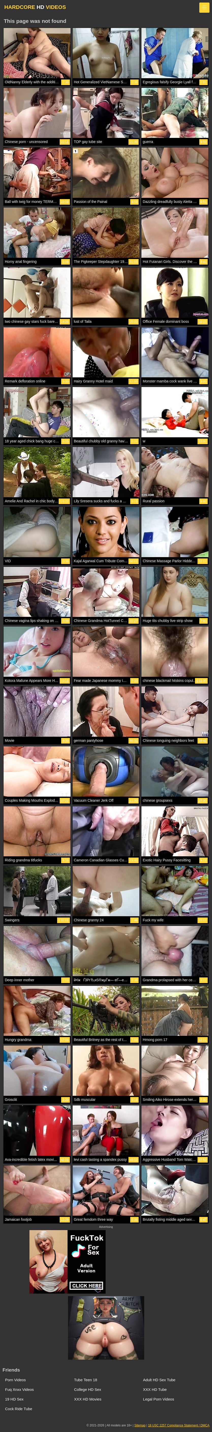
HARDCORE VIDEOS (35, 7)
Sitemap (139, 1425)
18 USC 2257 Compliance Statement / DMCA (178, 1425)
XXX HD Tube (155, 1389)
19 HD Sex (14, 1399)
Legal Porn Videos (158, 1399)
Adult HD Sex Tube (159, 1380)
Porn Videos (15, 1380)
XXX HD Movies (88, 1399)
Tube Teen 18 (85, 1380)
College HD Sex (87, 1389)
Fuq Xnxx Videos (19, 1389)
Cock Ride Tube (18, 1409)
